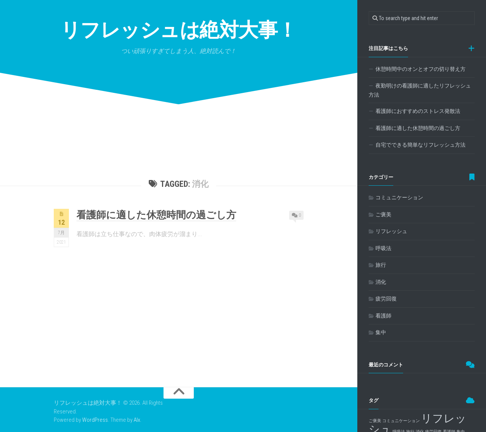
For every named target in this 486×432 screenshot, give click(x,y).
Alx (137, 419)
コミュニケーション (399, 197)
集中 (380, 332)
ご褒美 (383, 214)
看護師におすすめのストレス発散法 (417, 111)
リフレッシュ (391, 231)
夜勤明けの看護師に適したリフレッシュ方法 (420, 90)
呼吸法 (383, 248)
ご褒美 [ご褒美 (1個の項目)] (375, 420)
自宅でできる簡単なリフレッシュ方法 (420, 145)
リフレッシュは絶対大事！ (179, 30)
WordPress (95, 419)
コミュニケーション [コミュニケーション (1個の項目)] (401, 420)
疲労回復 (386, 299)
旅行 (380, 265)
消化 (380, 282)
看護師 (383, 316)
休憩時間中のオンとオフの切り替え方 (420, 69)
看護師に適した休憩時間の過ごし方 (156, 215)
